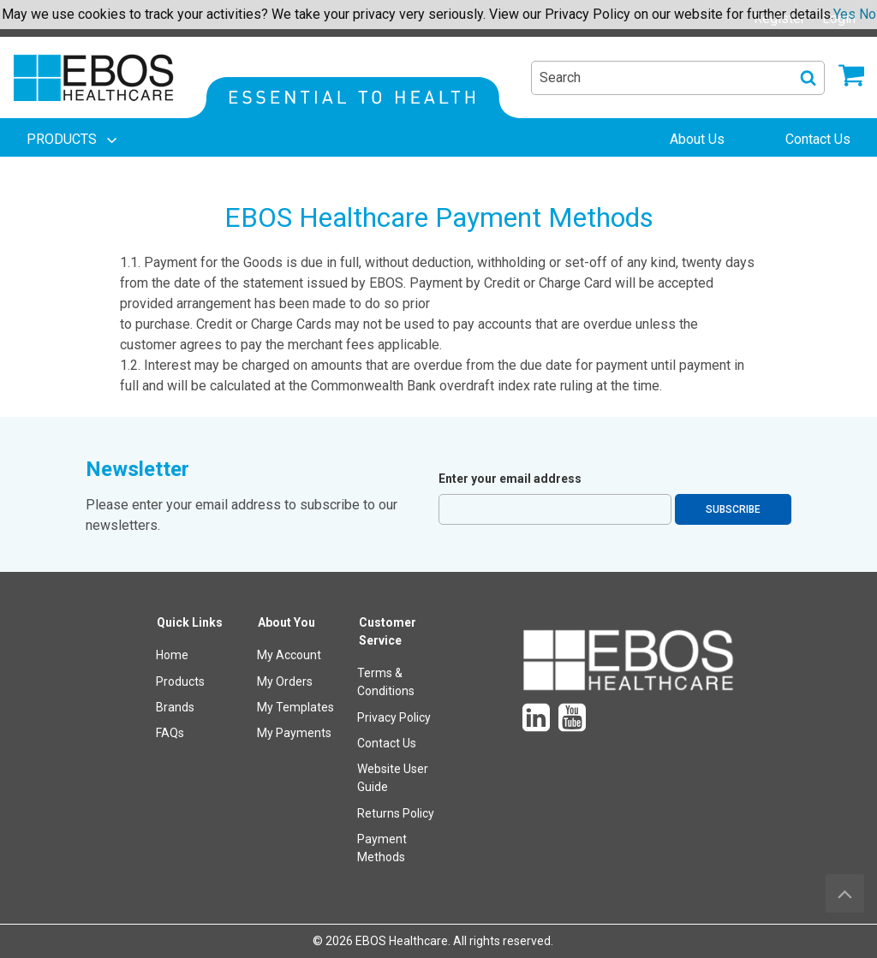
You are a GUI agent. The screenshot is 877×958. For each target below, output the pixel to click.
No (867, 14)
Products (180, 681)
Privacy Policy (394, 717)
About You (286, 622)
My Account (289, 655)
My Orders (285, 681)
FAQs (170, 733)
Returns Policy (395, 813)
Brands (175, 707)
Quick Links (190, 622)
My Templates (295, 707)
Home (172, 655)
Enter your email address (510, 478)
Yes (844, 14)
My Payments (294, 733)
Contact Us (386, 743)
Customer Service (387, 631)
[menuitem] (74, 139)
